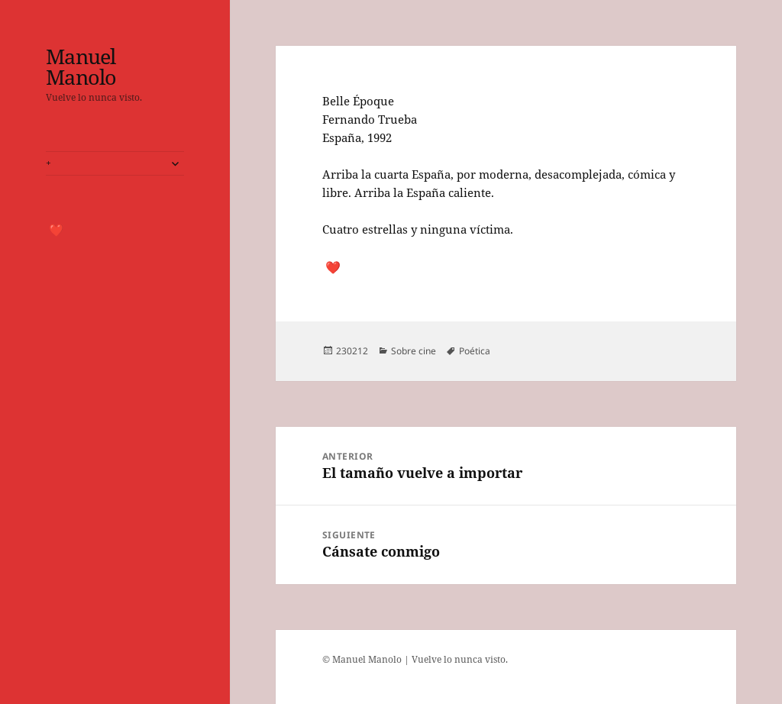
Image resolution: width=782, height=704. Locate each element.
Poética (474, 350)
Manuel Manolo (81, 66)
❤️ (56, 229)
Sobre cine (413, 350)
